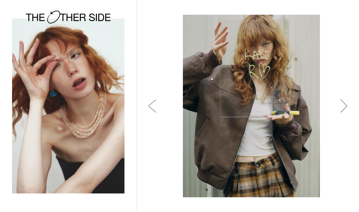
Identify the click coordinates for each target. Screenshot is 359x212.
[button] (152, 106)
